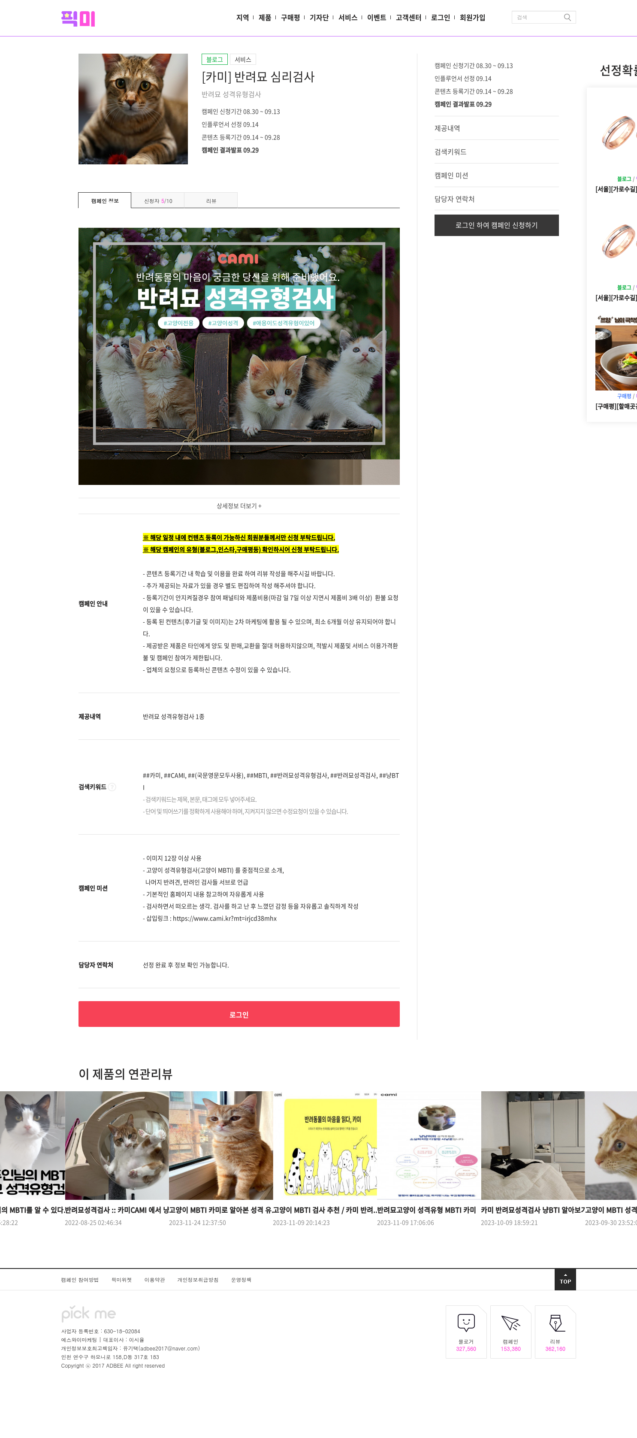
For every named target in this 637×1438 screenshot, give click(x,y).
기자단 (319, 17)
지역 (242, 17)
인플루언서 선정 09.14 (230, 123)
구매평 (290, 17)
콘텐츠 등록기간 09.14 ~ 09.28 (241, 136)
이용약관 (156, 1279)
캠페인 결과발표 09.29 (230, 149)
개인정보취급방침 (199, 1279)
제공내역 (447, 128)
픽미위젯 (123, 1279)
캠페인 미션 (451, 175)
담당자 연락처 (455, 199)
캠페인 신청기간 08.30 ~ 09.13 (241, 111)
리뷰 (211, 200)
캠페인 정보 (105, 200)
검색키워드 (451, 151)
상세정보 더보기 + (239, 505)
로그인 (440, 17)
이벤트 (376, 17)
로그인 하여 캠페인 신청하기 (497, 225)
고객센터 (409, 17)
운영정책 (241, 1279)
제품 (265, 17)
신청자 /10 (158, 200)
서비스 (348, 17)
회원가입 (473, 17)
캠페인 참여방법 (81, 1279)
